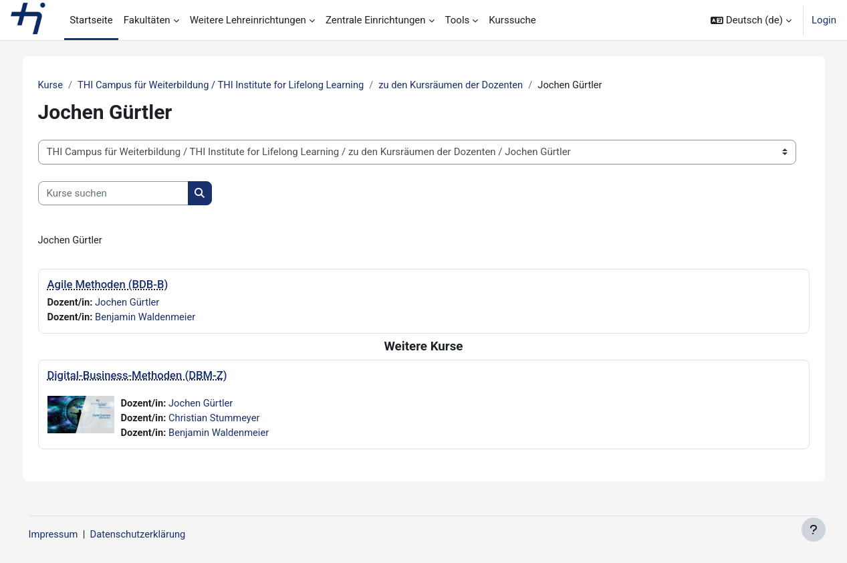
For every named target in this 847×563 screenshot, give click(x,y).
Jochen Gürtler (138, 303)
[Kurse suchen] (122, 193)
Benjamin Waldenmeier (157, 318)
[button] (751, 20)
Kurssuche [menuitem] (512, 20)
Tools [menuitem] (457, 20)
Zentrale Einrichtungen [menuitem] (376, 20)
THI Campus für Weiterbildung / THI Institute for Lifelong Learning (234, 85)
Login (824, 20)
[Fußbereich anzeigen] (814, 530)
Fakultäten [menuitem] (147, 20)
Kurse (60, 85)
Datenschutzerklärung (159, 534)
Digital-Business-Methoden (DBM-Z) (147, 376)
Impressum (72, 534)
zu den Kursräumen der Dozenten (469, 85)
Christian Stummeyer (226, 419)
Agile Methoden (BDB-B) (117, 285)
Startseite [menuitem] (91, 20)
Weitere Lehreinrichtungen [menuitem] (248, 20)
